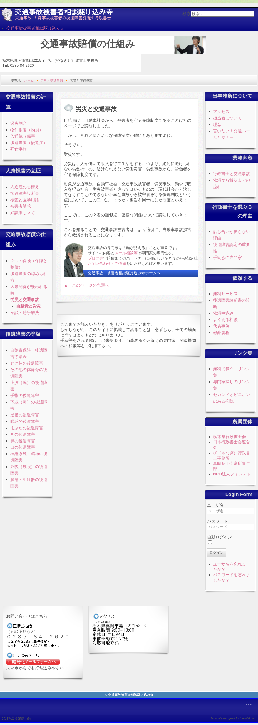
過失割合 (18, 123)
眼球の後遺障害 (24, 421)
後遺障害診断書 (24, 193)
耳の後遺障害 (22, 434)
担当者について (227, 118)
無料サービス (225, 293)
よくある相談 (225, 319)
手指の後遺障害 (24, 395)
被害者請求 (20, 206)
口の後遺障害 (22, 447)
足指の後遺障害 (24, 415)
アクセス (221, 111)
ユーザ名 (215, 505)
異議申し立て (22, 212)
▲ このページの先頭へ (86, 285)
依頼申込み (223, 313)
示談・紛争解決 (24, 312)
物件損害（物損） (26, 129)
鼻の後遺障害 (22, 440)
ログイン (217, 553)
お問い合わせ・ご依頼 (107, 263)
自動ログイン (219, 537)
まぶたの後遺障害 (26, 427)
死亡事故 (18, 149)
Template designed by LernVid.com (233, 718)
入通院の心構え (24, 186)
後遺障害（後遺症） (28, 142)
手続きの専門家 (227, 257)
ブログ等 (95, 258)
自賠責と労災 (28, 306)
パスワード (217, 521)
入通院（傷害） (24, 136)
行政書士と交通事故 (231, 173)
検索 (186, 13)
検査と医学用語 (24, 199)
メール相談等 (126, 253)
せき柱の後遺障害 (26, 363)
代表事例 (221, 326)
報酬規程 (221, 332)
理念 (217, 124)
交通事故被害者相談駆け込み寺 (35, 28)
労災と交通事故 (24, 299)
